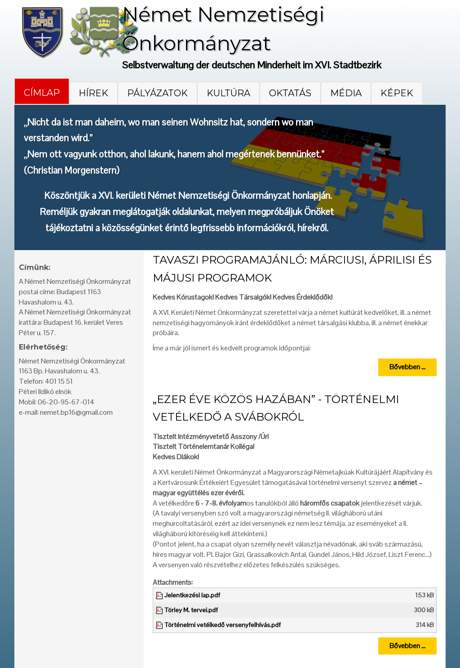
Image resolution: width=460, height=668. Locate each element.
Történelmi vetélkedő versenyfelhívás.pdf (222, 625)
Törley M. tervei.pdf (191, 610)
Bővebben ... (407, 367)
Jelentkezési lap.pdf (192, 595)
